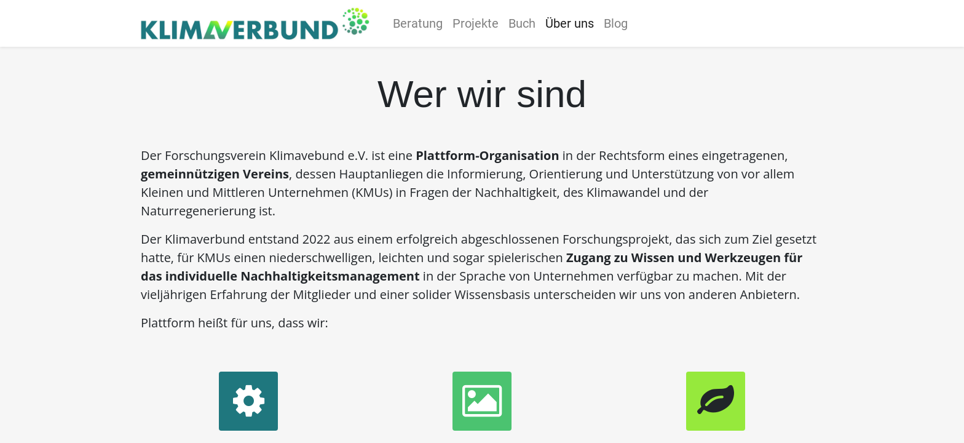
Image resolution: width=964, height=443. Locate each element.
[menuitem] (421, 23)
